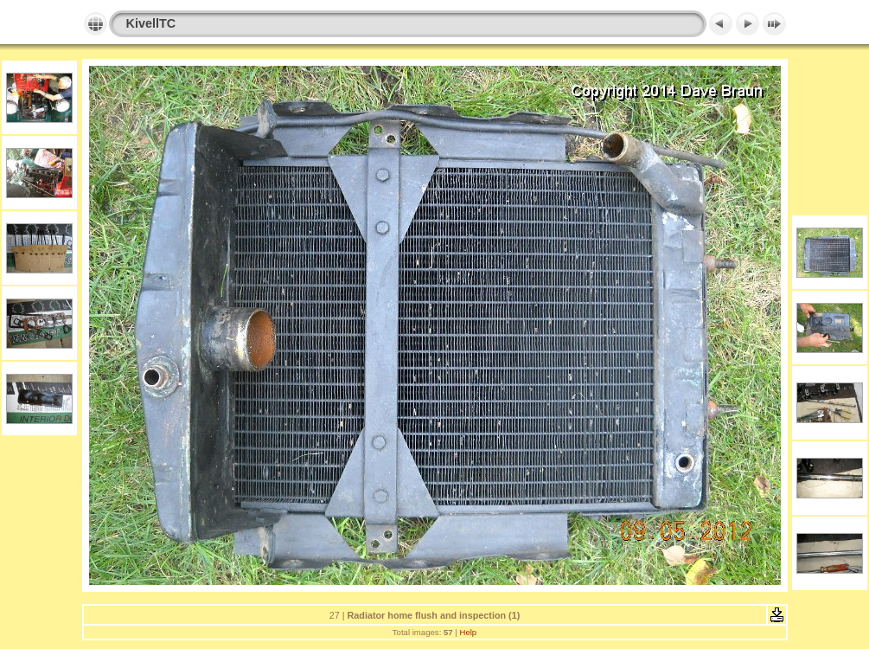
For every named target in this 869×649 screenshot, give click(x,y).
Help (467, 632)
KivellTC (151, 23)
